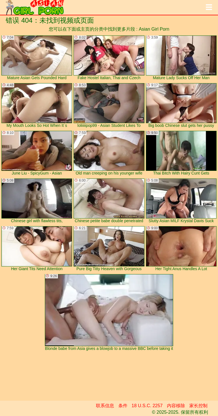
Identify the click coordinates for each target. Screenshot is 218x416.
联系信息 (105, 405)
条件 (122, 405)
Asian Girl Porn (154, 29)
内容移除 (176, 405)
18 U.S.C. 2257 (147, 405)
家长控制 (198, 405)
